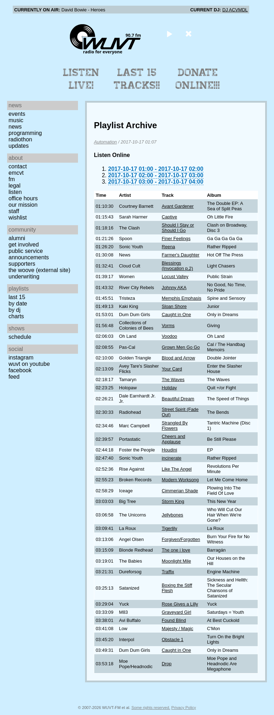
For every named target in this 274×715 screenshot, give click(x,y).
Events (17, 114)
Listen (15, 192)
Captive (169, 217)
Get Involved (24, 245)
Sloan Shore (174, 306)
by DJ (15, 310)
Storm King (173, 501)
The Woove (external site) (39, 270)
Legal (15, 186)
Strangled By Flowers (175, 425)
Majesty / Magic (177, 628)
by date (18, 303)
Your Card (172, 369)
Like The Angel (176, 469)
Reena (168, 246)
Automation (105, 142)
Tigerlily (169, 528)
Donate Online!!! (197, 79)
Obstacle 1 (172, 639)
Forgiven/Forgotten (181, 539)
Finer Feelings (176, 238)
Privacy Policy (183, 707)
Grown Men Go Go (181, 347)
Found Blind (174, 620)
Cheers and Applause (173, 439)
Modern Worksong (180, 479)
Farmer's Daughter (180, 255)
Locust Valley (175, 276)
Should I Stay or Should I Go (178, 227)
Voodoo (169, 336)
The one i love (176, 550)
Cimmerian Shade (180, 490)
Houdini (169, 450)
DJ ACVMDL (235, 9)
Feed (14, 377)
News (15, 127)
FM (12, 179)
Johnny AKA (174, 287)
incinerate (171, 458)
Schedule (20, 337)
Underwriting (24, 276)
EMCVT (16, 173)
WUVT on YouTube (29, 364)
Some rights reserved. (151, 707)
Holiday (169, 387)
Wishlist (18, 218)
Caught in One (176, 314)
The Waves (173, 379)
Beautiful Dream (178, 398)
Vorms (168, 325)
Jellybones (172, 515)
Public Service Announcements (29, 254)
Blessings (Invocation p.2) (177, 265)
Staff (14, 211)
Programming (25, 133)
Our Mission (23, 205)
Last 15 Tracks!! (137, 79)
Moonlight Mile (176, 561)
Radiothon (20, 139)
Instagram (21, 357)
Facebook (20, 370)
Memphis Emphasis (181, 298)
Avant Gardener (178, 206)
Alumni (17, 238)
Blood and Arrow (178, 358)
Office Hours (23, 198)
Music (16, 120)
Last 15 (17, 297)
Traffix (168, 571)
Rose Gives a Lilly (180, 604)
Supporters (22, 264)
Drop (167, 663)
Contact (18, 166)
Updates (19, 146)
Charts (16, 316)
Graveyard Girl (176, 612)
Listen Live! (81, 79)
